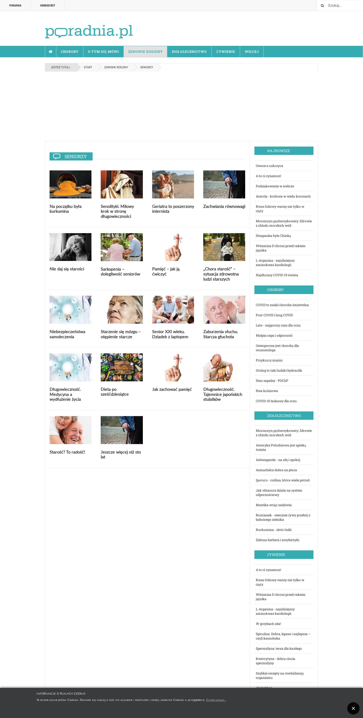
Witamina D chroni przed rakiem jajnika (281, 248)
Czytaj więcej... (216, 700)
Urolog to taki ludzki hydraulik (279, 370)
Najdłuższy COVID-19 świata (277, 275)
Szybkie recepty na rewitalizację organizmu (280, 675)
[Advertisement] (181, 106)
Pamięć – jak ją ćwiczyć (165, 271)
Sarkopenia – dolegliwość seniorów (120, 272)
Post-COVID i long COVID (274, 315)
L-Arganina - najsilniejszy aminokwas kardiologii (275, 262)
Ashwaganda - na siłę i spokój (278, 460)
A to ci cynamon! (268, 176)
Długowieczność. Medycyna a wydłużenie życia (65, 394)
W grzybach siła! (268, 623)
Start (50, 51)
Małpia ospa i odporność (274, 335)
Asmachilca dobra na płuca (276, 470)
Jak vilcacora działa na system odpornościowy (279, 492)
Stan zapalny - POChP (272, 380)
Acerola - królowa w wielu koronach (283, 196)
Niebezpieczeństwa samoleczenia (67, 334)
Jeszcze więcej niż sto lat (121, 454)
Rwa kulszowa (267, 391)
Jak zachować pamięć (172, 389)
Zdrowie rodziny (145, 51)
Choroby (69, 51)
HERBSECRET (47, 5)
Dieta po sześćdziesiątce (115, 392)
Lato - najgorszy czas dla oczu (278, 325)
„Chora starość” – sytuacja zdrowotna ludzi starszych (221, 273)
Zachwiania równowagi (224, 206)
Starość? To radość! (67, 452)
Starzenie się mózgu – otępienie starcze (121, 334)
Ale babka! (264, 688)
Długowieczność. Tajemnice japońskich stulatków (222, 394)
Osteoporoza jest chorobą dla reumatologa (277, 347)
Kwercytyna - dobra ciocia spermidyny (275, 660)
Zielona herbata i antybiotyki (277, 540)
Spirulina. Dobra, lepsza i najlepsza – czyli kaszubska (283, 636)
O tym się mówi (103, 51)
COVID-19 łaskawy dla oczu (276, 401)
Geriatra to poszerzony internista (173, 209)
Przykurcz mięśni (269, 360)
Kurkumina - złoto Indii (273, 529)
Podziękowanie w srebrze (275, 186)
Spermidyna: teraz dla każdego (279, 648)
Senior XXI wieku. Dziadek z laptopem (170, 334)
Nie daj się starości (67, 268)
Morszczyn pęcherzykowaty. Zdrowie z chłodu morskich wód (284, 223)
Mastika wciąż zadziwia (274, 505)
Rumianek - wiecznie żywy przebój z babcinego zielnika (283, 517)
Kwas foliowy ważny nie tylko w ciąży (280, 208)
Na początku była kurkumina (65, 209)
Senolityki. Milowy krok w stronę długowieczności (117, 211)
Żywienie (225, 51)
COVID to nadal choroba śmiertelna (282, 305)
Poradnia (15, 5)
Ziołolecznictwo (189, 51)
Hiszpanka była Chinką (273, 235)
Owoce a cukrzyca (269, 165)
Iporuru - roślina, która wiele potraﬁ (283, 480)
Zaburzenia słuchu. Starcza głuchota (220, 334)
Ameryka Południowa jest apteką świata (281, 447)
